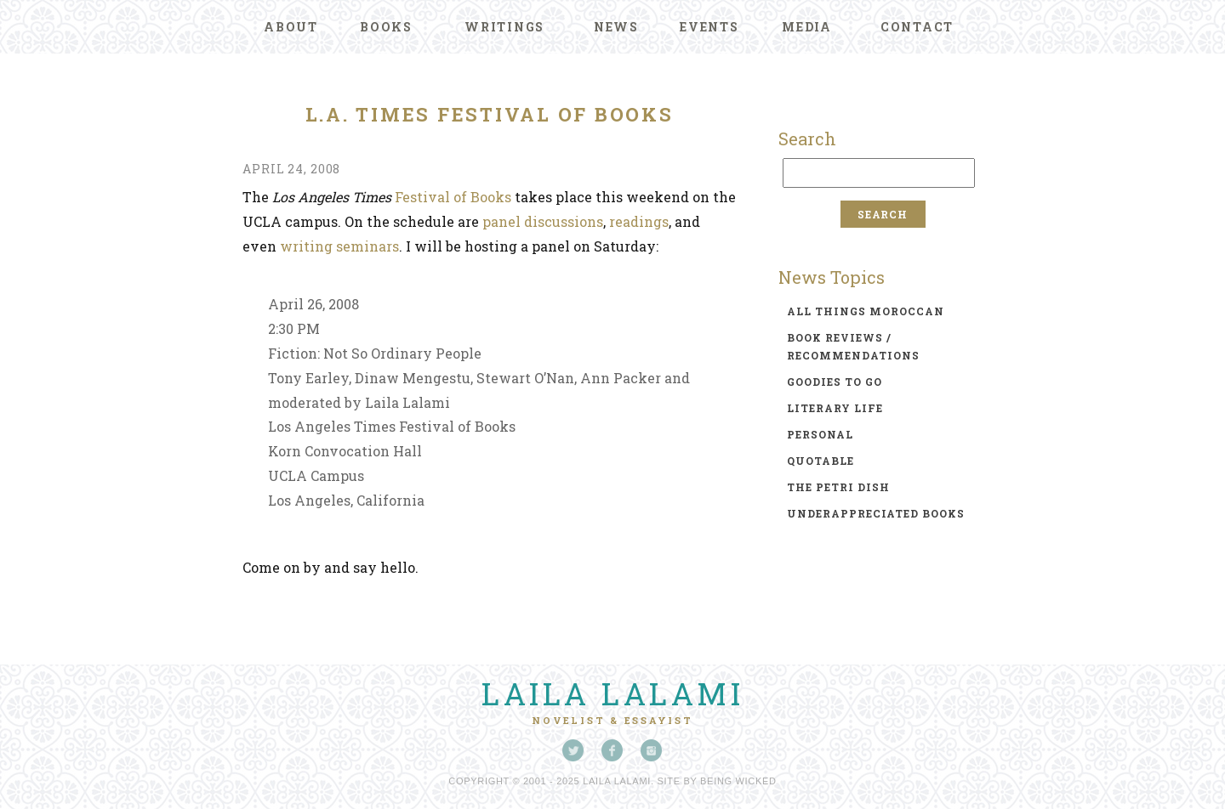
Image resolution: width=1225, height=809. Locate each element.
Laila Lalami (612, 693)
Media (807, 27)
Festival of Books (453, 197)
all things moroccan (865, 311)
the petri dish (838, 487)
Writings (504, 27)
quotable (820, 460)
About (291, 27)
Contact (917, 27)
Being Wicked (738, 781)
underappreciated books (876, 513)
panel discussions (542, 221)
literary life (835, 408)
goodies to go (834, 381)
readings (639, 221)
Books (386, 27)
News (616, 27)
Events (709, 27)
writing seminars (339, 246)
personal (820, 434)
